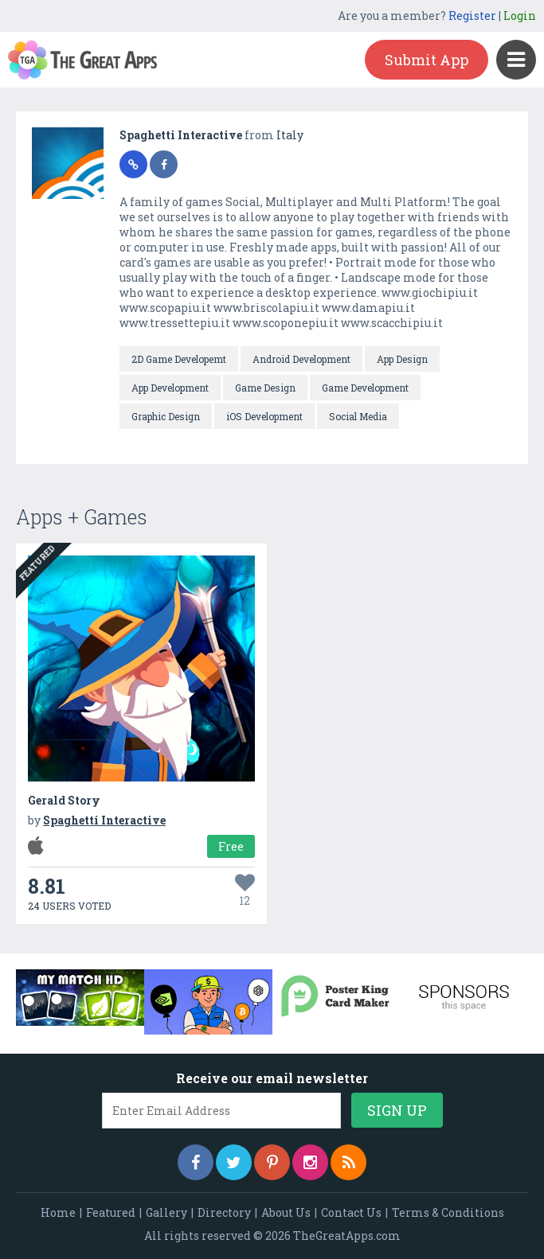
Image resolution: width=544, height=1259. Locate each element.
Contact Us (351, 1212)
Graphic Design (165, 416)
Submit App (426, 59)
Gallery (166, 1212)
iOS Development (264, 416)
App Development (170, 387)
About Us (286, 1212)
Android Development (301, 359)
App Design (402, 359)
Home (58, 1212)
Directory (224, 1212)
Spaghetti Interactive (182, 134)
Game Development (365, 387)
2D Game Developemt (178, 359)
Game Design (265, 387)
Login (519, 15)
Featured (110, 1212)
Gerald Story (64, 800)
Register (472, 15)
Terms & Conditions (448, 1212)
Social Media (358, 416)
